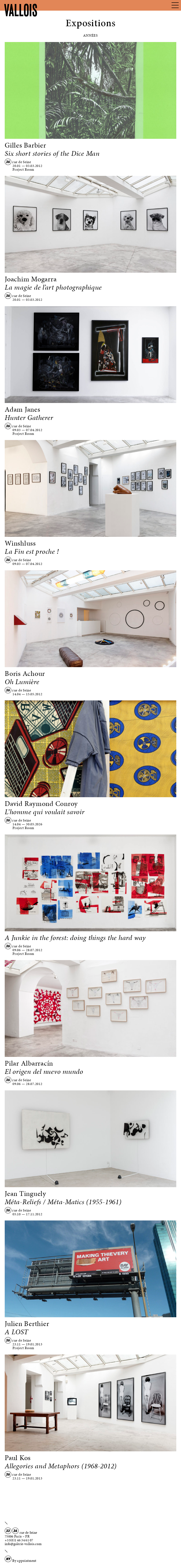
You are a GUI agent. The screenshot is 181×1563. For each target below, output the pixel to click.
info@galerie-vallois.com (23, 1544)
